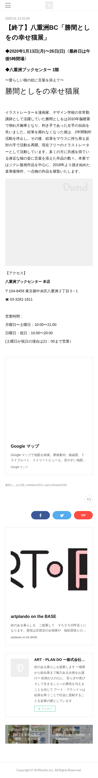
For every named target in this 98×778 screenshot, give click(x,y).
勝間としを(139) (14, 485)
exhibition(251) (34, 485)
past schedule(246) (56, 485)
